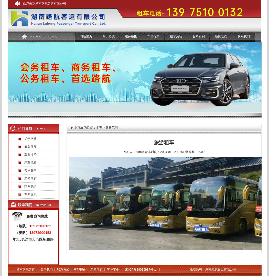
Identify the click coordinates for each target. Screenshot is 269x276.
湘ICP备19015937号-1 (140, 269)
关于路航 (108, 36)
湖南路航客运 (25, 269)
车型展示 (30, 194)
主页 (99, 127)
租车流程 (176, 36)
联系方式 (63, 269)
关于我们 (46, 269)
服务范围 (30, 147)
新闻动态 (221, 36)
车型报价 (153, 36)
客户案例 (198, 36)
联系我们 (244, 36)
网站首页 (86, 36)
